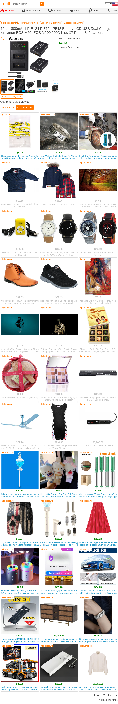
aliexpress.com (48, 114)
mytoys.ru (45, 162)
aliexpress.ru (8, 452)
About (97, 695)
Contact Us (110, 695)
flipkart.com (85, 162)
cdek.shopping (86, 646)
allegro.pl (6, 162)
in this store (8, 107)
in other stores (24, 107)
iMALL (114, 700)
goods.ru (6, 114)
